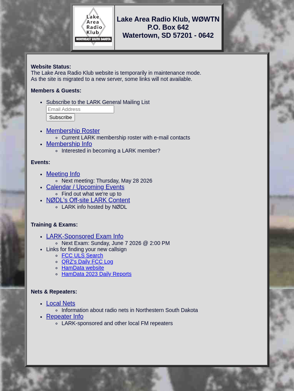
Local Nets (60, 303)
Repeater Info (64, 316)
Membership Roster (73, 131)
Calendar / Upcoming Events (85, 187)
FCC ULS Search (82, 255)
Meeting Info (63, 174)
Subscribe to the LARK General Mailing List (97, 102)
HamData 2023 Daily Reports (96, 274)
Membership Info (69, 144)
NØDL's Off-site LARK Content (88, 200)
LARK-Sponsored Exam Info (84, 236)
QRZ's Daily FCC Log (87, 261)
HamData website (82, 268)
